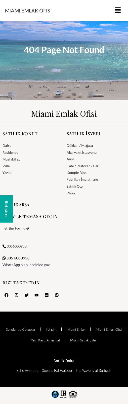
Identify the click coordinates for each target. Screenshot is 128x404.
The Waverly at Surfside (93, 371)
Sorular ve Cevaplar (21, 329)
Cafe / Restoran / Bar (83, 166)
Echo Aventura (27, 371)
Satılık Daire (63, 361)
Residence (10, 152)
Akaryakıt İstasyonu (82, 152)
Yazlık (6, 172)
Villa (6, 166)
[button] (118, 10)
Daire (6, 145)
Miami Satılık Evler (83, 340)
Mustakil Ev (11, 159)
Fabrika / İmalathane (82, 179)
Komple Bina (76, 172)
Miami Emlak (76, 329)
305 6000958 (16, 258)
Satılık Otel (75, 186)
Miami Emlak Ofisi (28, 10)
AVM (71, 159)
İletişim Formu (13, 228)
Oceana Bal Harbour (57, 371)
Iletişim (51, 329)
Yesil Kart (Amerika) (45, 340)
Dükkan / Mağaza (80, 145)
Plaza (71, 193)
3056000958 (14, 246)
